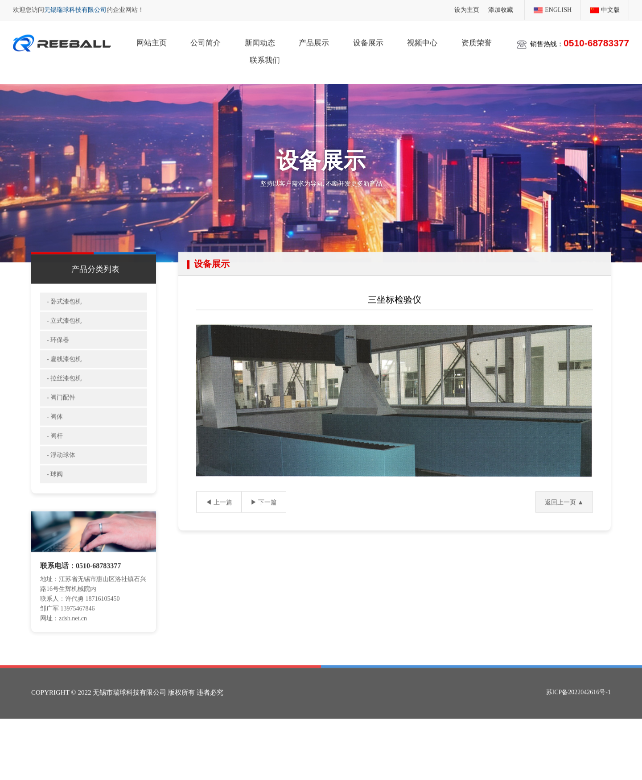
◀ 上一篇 (219, 517)
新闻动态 (260, 40)
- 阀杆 (55, 451)
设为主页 (466, 9)
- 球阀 (55, 490)
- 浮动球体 (61, 471)
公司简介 (205, 40)
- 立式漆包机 (64, 336)
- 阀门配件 (61, 413)
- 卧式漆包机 (64, 317)
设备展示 (368, 40)
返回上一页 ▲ (564, 517)
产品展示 (314, 40)
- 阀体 (55, 432)
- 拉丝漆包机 (64, 394)
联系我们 (265, 58)
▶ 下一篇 (264, 517)
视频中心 (422, 40)
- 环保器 (58, 356)
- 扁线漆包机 (64, 375)
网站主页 (151, 40)
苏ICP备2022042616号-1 (578, 705)
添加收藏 (500, 9)
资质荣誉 (476, 40)
